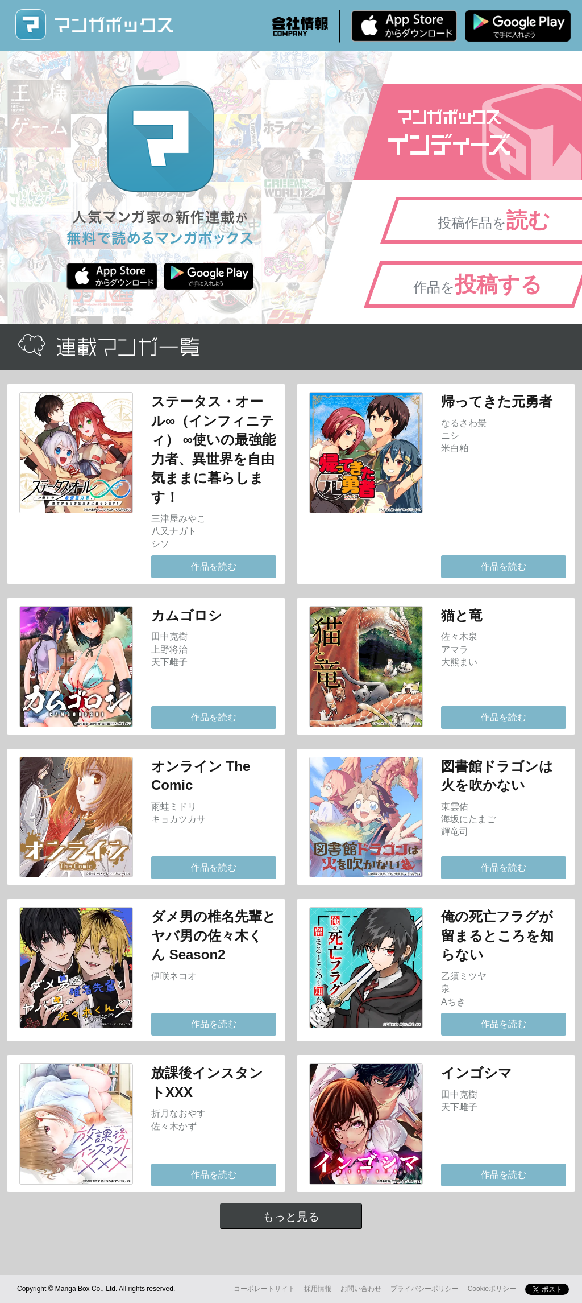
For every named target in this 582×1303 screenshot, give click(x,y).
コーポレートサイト (264, 1288)
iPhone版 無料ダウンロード (404, 26)
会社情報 (300, 26)
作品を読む (213, 566)
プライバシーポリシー (424, 1288)
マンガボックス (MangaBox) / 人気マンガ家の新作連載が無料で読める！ (94, 25)
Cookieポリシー (492, 1288)
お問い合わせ (360, 1288)
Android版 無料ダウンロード (518, 26)
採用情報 (317, 1288)
